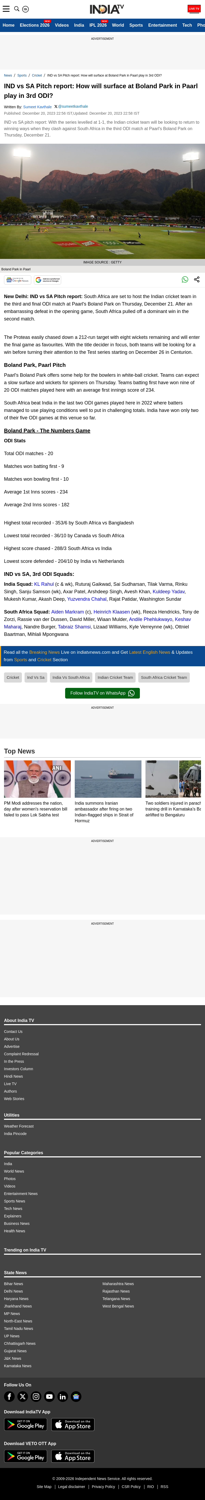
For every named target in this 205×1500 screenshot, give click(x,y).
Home (8, 25)
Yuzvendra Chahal (87, 599)
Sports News (14, 1201)
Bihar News (13, 1284)
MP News (12, 1314)
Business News (17, 1223)
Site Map (44, 1487)
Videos (62, 25)
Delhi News (13, 1291)
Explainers (12, 1216)
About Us (11, 1039)
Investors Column (18, 1069)
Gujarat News (15, 1351)
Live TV (10, 1084)
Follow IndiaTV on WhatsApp (102, 693)
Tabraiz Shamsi (74, 626)
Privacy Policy (103, 1487)
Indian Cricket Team (115, 677)
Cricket (37, 75)
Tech (187, 25)
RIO (150, 1487)
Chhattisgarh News (20, 1343)
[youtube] (49, 1396)
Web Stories (14, 1099)
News (8, 75)
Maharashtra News (118, 1284)
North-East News (18, 1321)
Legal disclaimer (71, 1487)
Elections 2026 (34, 25)
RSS (164, 1487)
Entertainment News (21, 1194)
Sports (136, 25)
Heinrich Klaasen (111, 612)
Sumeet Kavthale (37, 107)
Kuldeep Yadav (168, 591)
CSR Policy (131, 1487)
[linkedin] (62, 1396)
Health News (14, 1231)
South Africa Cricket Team (164, 677)
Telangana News (116, 1299)
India (79, 25)
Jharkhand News (18, 1306)
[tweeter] (22, 1396)
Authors (10, 1091)
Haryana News (16, 1299)
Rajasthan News (116, 1291)
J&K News (12, 1358)
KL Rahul (44, 584)
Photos (10, 1179)
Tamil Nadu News (18, 1328)
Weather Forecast (19, 1126)
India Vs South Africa (71, 677)
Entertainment (162, 25)
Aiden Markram (67, 612)
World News (14, 1171)
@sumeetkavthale (73, 106)
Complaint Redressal (21, 1054)
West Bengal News (118, 1306)
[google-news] (76, 1396)
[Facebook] (9, 1396)
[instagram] (36, 1396)
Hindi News (13, 1076)
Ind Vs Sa (36, 677)
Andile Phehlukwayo (150, 619)
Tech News (13, 1208)
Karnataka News (17, 1366)
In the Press (14, 1061)
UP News (11, 1336)
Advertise (11, 1046)
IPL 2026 (98, 25)
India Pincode (15, 1134)
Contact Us (13, 1031)
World (118, 25)
